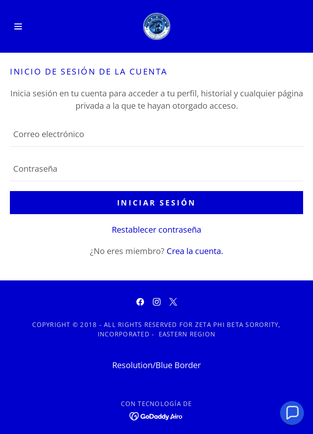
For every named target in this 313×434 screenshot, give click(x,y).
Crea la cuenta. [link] (195, 251)
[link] (156, 26)
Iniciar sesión (156, 203)
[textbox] (156, 134)
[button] (32, 26)
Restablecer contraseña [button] (156, 229)
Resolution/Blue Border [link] (156, 365)
